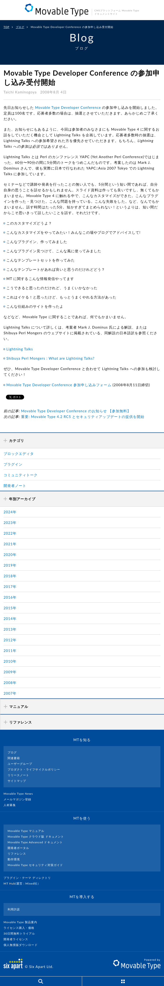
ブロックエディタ (19, 453)
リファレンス (17, 853)
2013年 (10, 629)
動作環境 (14, 859)
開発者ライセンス (18, 939)
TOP (6, 26)
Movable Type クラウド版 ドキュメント (36, 836)
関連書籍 (14, 758)
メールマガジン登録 (19, 799)
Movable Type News (20, 793)
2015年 (10, 608)
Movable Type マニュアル (26, 831)
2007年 (10, 693)
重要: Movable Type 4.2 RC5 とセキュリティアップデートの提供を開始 (82, 416)
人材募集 (12, 805)
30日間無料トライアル (21, 933)
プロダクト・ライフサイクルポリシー (34, 769)
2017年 (10, 586)
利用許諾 (14, 909)
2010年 (10, 661)
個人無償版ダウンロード (22, 945)
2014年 (10, 618)
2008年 (10, 682)
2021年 (10, 544)
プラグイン (13, 464)
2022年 (10, 533)
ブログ (20, 26)
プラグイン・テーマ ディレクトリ (29, 878)
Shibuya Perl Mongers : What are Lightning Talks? (50, 358)
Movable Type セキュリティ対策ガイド (35, 865)
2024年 (10, 512)
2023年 (10, 522)
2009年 (10, 672)
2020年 (10, 554)
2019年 (10, 565)
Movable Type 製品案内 (22, 922)
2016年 (10, 597)
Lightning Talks (19, 349)
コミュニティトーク (21, 475)
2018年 (10, 576)
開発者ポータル (18, 848)
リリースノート (18, 775)
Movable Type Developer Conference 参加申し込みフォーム (58, 385)
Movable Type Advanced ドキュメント (35, 842)
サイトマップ (17, 781)
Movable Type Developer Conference (68, 107)
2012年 (10, 640)
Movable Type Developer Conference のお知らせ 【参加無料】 (76, 411)
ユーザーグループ (20, 764)
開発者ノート (15, 485)
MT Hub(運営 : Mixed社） (24, 883)
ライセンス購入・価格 (21, 928)
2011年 (10, 650)
